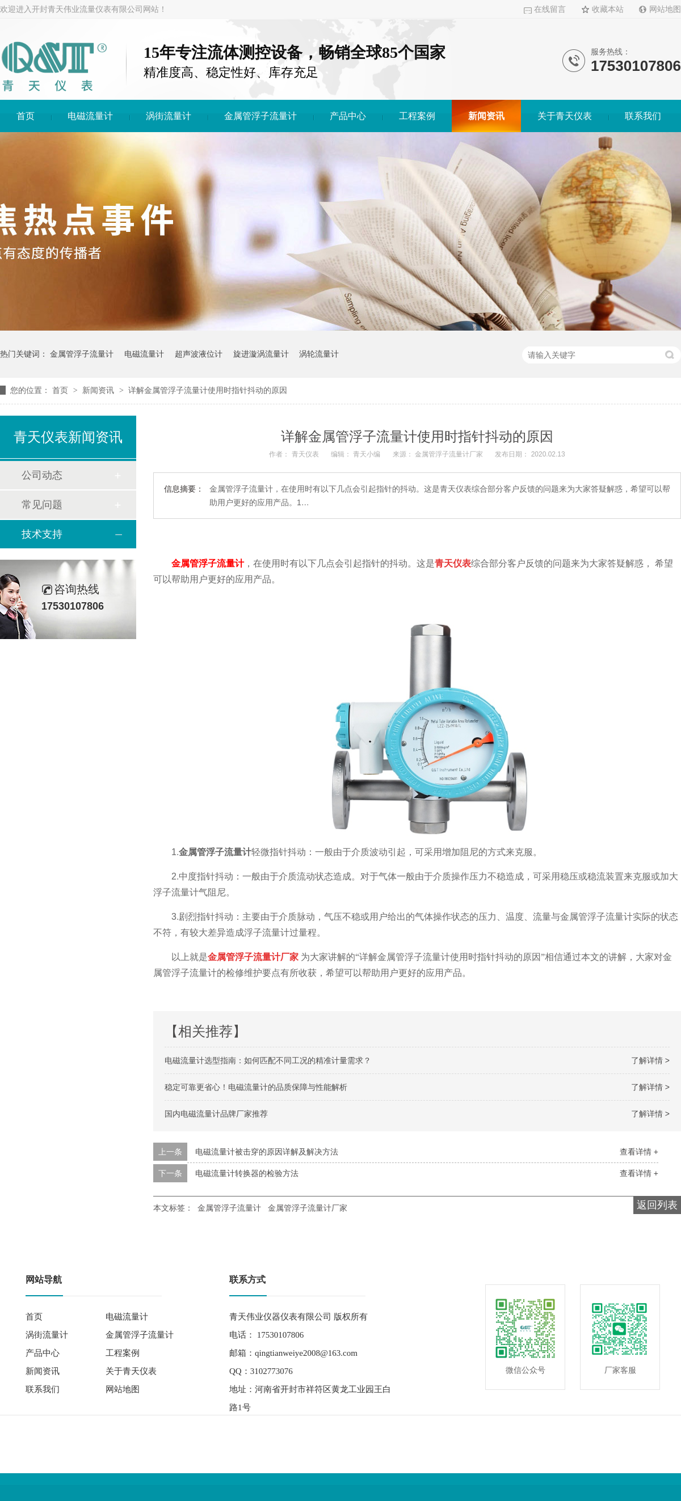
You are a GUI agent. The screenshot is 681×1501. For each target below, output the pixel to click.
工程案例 (417, 116)
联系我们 (643, 116)
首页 (25, 116)
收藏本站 (608, 9)
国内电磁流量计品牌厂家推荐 (216, 1113)
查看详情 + (639, 1151)
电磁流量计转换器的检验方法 (247, 1173)
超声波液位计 (198, 353)
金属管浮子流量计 (260, 116)
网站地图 (665, 9)
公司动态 (42, 475)
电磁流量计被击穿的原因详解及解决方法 (266, 1151)
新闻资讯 (486, 116)
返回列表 (657, 1205)
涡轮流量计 (319, 353)
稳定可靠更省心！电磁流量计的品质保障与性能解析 (256, 1087)
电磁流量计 (90, 116)
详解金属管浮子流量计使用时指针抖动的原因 (207, 390)
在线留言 (550, 9)
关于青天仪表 (564, 116)
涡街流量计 (168, 116)
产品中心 (348, 116)
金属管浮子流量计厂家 (307, 1207)
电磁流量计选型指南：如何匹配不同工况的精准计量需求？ (268, 1060)
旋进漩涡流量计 (261, 353)
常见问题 (42, 504)
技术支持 (42, 534)
